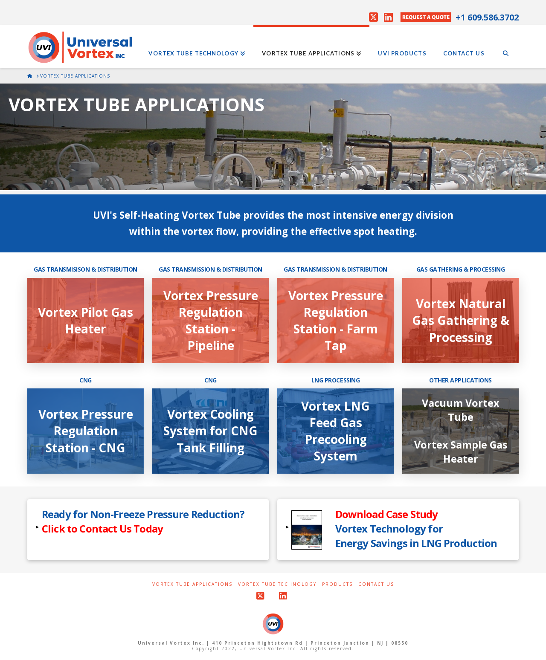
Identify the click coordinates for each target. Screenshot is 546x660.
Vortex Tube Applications (192, 584)
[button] (148, 529)
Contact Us (376, 584)
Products (337, 584)
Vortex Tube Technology (277, 584)
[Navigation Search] (506, 46)
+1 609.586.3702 (487, 17)
